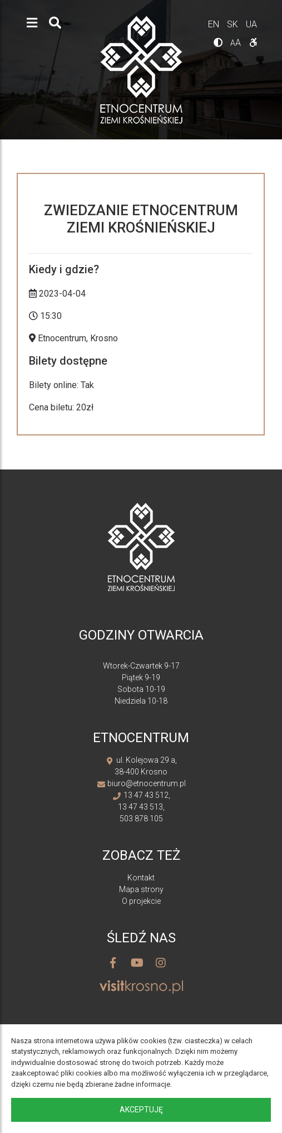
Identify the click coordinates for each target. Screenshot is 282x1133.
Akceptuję (141, 1109)
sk (233, 24)
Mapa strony (141, 889)
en (214, 24)
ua (251, 24)
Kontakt (141, 877)
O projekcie (141, 901)
